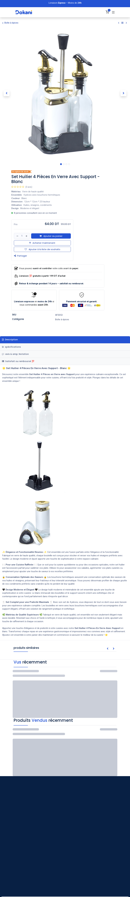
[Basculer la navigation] (113, 12)
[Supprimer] (17, 235)
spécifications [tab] (11, 346)
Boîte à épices (10, 22)
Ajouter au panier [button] (51, 236)
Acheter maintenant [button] (42, 242)
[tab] (65, 361)
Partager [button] (20, 255)
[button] (6, 93)
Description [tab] (10, 339)
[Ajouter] (26, 235)
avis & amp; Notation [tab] (15, 354)
